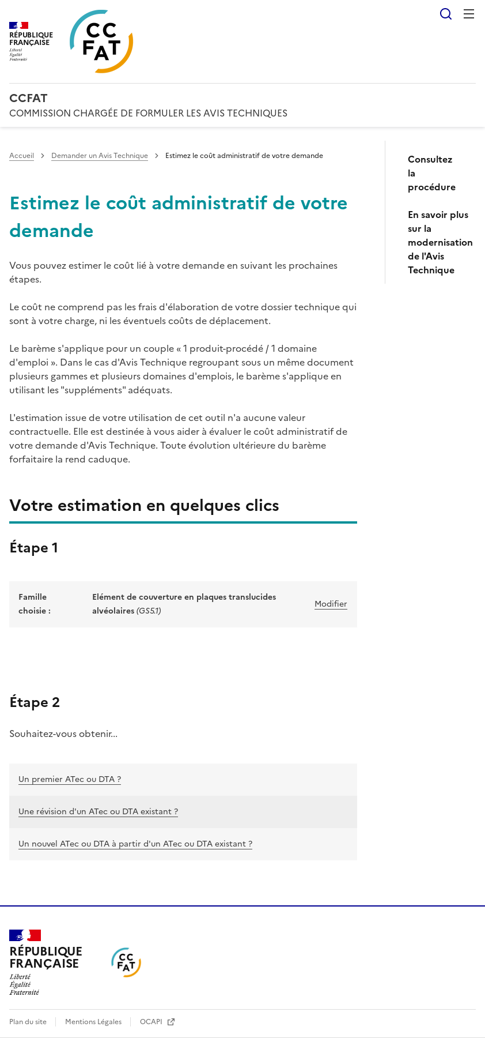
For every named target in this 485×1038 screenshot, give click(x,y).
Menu (468, 13)
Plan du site (28, 1022)
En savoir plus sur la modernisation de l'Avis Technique (437, 242)
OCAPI (152, 1022)
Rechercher (445, 13)
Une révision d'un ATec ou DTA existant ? (98, 812)
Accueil (21, 156)
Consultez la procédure (432, 173)
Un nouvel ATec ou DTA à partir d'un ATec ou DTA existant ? (135, 844)
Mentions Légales (94, 1022)
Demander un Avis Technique (99, 156)
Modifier (331, 604)
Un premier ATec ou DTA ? (69, 779)
